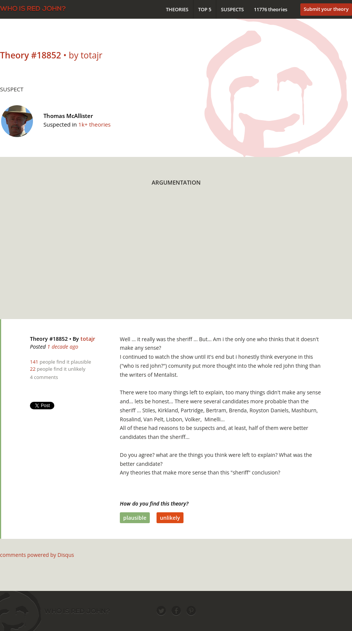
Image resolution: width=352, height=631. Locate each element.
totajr (88, 338)
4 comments (44, 377)
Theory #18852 (49, 338)
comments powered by (37, 554)
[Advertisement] (116, 257)
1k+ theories (94, 124)
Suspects (232, 9)
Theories (177, 9)
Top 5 (204, 9)
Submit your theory (326, 9)
